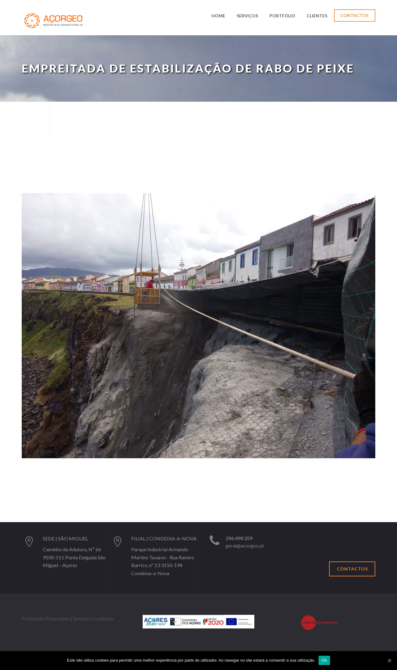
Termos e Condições (93, 618)
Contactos (354, 15)
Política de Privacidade (45, 618)
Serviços (247, 16)
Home (218, 16)
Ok (324, 660)
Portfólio (282, 16)
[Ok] (389, 660)
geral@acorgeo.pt (244, 545)
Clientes (317, 16)
